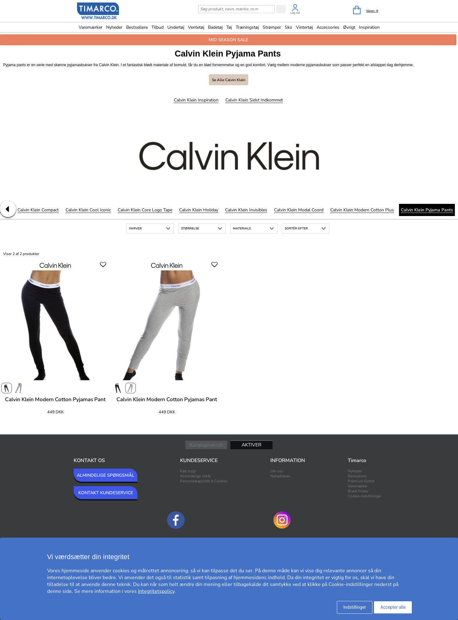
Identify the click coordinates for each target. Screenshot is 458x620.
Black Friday (358, 491)
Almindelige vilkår (195, 476)
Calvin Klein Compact (38, 210)
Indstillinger (354, 607)
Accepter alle (393, 607)
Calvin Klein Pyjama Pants (427, 210)
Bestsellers (357, 476)
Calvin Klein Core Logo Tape (145, 210)
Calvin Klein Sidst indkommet (254, 100)
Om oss (276, 471)
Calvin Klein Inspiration (196, 100)
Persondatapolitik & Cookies (204, 481)
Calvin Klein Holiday (198, 210)
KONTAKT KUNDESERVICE (105, 493)
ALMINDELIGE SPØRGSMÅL (105, 475)
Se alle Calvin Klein (228, 79)
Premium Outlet (361, 481)
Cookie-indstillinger (364, 496)
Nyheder (114, 27)
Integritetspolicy (156, 591)
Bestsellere (137, 27)
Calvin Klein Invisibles (246, 210)
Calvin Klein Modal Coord (298, 210)
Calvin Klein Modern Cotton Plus (362, 210)
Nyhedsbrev (280, 476)
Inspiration (369, 27)
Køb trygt (188, 471)
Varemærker (90, 27)
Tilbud (157, 27)
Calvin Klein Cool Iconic (88, 210)
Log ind (295, 13)
